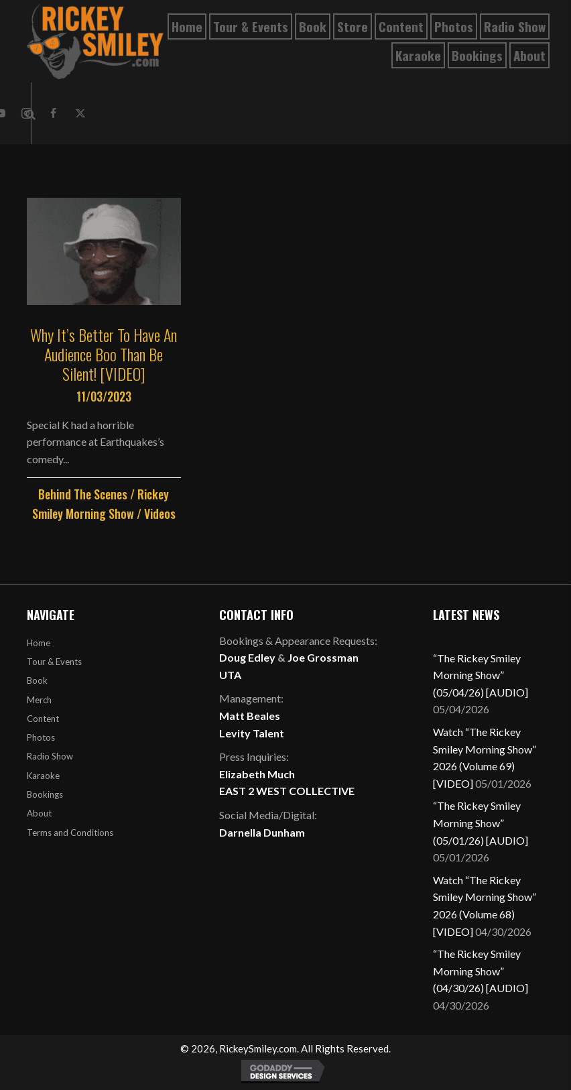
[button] (54, 113)
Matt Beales (249, 715)
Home (38, 643)
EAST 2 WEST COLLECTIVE (287, 790)
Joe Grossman (323, 657)
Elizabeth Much (257, 774)
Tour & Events (54, 661)
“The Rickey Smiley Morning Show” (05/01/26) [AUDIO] (480, 822)
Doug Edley (247, 657)
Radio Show (50, 756)
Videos (160, 513)
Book (37, 680)
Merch (39, 699)
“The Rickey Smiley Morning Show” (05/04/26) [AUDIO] (480, 675)
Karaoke (43, 775)
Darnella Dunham (262, 832)
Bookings (45, 794)
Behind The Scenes (82, 494)
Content (43, 718)
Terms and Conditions (70, 832)
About (39, 813)
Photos (41, 737)
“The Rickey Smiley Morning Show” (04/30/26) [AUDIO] (480, 970)
